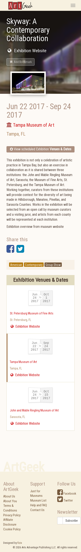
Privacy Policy (12, 515)
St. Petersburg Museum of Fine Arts (31, 313)
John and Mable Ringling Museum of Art (34, 410)
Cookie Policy (12, 529)
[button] (20, 62)
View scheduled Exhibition (40, 149)
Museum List (38, 500)
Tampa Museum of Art (23, 362)
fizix (19, 542)
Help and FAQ (38, 505)
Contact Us (37, 510)
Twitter (65, 500)
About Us (9, 496)
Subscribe (71, 520)
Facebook (66, 493)
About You (10, 501)
